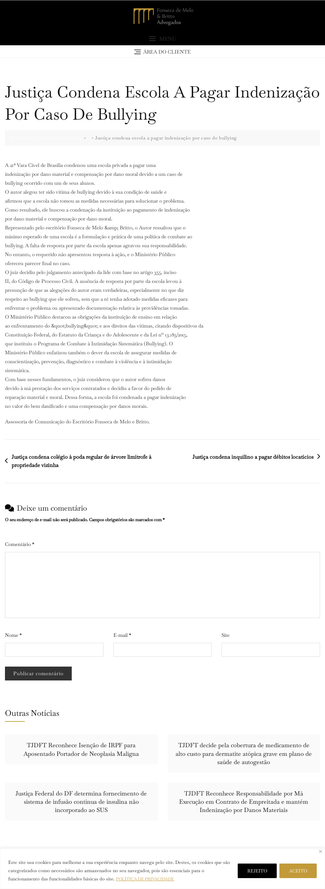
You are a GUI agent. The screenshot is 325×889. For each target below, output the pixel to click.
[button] (162, 40)
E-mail (122, 636)
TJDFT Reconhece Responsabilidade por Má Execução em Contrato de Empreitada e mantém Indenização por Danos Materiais (243, 803)
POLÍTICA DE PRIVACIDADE (148, 879)
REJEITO (257, 871)
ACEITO (298, 871)
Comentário (19, 545)
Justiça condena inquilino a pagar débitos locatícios (252, 457)
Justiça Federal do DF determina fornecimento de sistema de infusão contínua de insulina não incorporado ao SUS (81, 803)
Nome (13, 636)
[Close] (320, 851)
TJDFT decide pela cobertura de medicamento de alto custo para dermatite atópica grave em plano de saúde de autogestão (244, 754)
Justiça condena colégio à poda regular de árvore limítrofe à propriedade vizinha (81, 462)
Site (225, 636)
